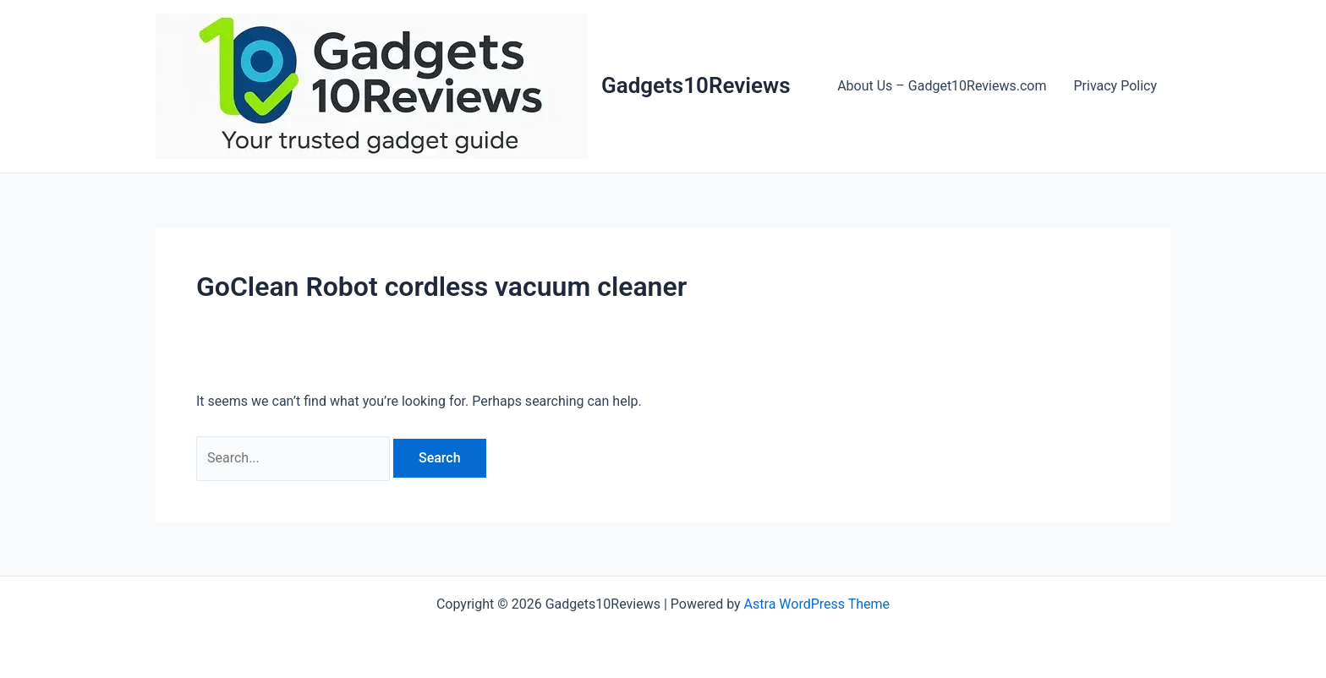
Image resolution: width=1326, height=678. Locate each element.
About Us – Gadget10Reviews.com (941, 86)
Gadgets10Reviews (696, 85)
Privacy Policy (1116, 86)
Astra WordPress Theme (817, 604)
